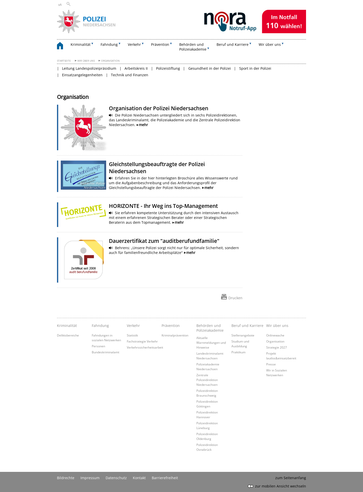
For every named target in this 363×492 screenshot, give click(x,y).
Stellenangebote (242, 335)
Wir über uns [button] (270, 44)
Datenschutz (116, 477)
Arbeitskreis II (136, 68)
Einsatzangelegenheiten (82, 74)
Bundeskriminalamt (105, 352)
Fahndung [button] (109, 44)
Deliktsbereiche (68, 335)
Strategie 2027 (276, 347)
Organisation (110, 60)
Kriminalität (67, 325)
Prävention (171, 325)
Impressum (90, 477)
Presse (271, 364)
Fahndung (100, 325)
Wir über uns (86, 60)
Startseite (64, 60)
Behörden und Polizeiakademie (210, 328)
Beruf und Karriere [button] (233, 44)
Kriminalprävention (175, 335)
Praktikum (238, 352)
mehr (143, 124)
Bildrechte (65, 477)
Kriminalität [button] (80, 44)
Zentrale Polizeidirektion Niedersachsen (207, 380)
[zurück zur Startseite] (62, 46)
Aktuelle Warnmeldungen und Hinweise (211, 342)
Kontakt (139, 477)
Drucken (235, 297)
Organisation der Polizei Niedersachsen (158, 108)
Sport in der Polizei (255, 68)
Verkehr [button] (134, 44)
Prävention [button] (160, 44)
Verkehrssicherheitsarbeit (145, 347)
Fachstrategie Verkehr (142, 341)
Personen (98, 346)
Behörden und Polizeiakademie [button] (192, 47)
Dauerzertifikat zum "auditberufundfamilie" (164, 240)
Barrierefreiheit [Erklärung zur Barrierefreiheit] (165, 477)
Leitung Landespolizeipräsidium (89, 68)
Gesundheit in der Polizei (209, 68)
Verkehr (133, 325)
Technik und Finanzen (129, 74)
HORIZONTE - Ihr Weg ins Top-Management (163, 205)
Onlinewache (275, 335)
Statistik (132, 335)
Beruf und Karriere (247, 325)
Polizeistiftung (168, 68)
